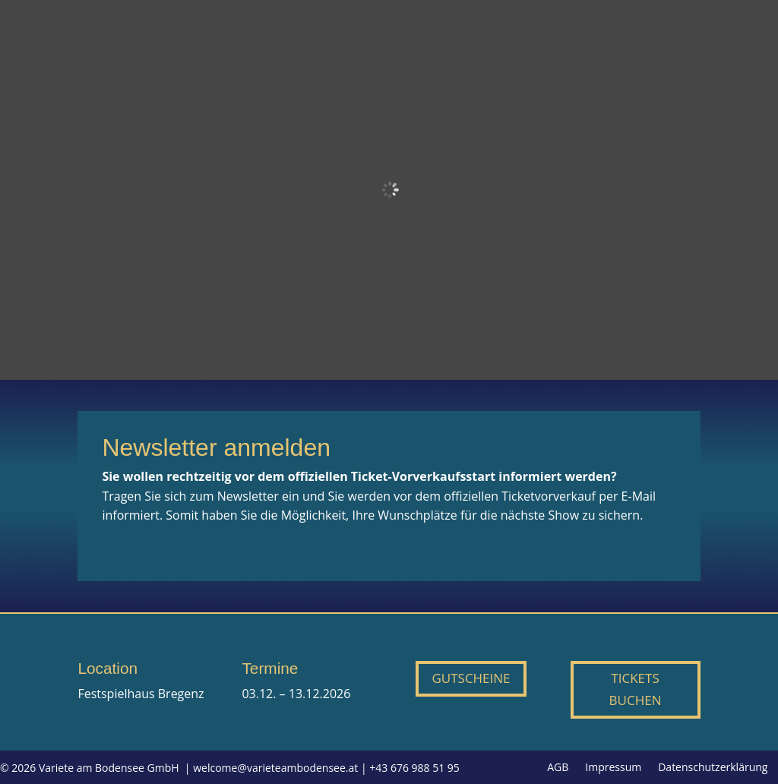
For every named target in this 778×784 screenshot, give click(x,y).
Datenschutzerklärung (712, 768)
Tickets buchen (635, 689)
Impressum (613, 768)
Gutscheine (471, 678)
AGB (557, 768)
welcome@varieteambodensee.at (275, 767)
